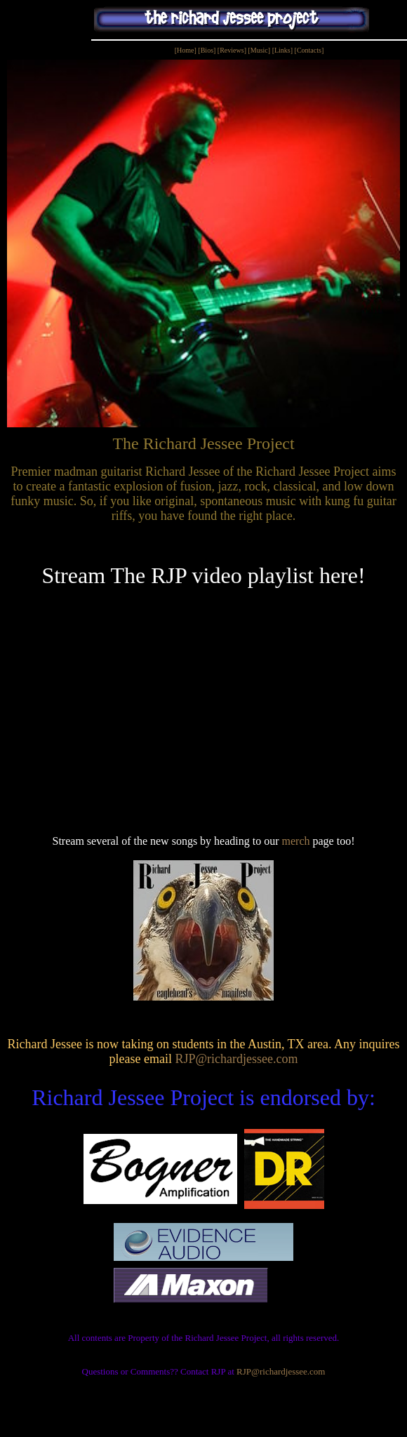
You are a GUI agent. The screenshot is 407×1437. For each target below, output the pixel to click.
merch (296, 841)
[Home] (185, 50)
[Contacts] (309, 50)
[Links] (282, 50)
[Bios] (206, 50)
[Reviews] (233, 50)
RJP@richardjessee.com (236, 1059)
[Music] (259, 50)
